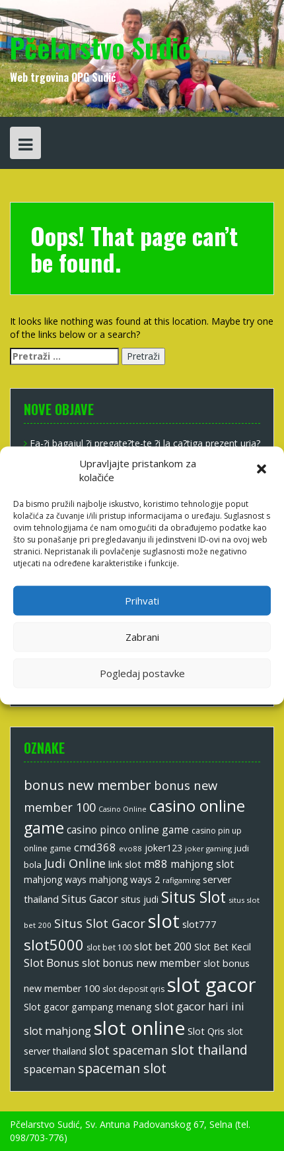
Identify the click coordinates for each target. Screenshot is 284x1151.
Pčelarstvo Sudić (100, 47)
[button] (263, 470)
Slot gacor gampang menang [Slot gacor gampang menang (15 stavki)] (88, 1007)
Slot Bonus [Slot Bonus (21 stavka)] (51, 962)
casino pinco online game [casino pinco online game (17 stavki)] (128, 829)
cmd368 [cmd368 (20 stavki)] (95, 847)
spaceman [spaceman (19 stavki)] (49, 1069)
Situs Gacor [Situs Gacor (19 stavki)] (89, 899)
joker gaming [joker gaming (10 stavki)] (208, 848)
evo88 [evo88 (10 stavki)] (130, 848)
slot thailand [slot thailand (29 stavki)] (209, 1050)
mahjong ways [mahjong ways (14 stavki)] (55, 879)
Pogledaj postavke (142, 673)
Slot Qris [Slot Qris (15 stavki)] (206, 1031)
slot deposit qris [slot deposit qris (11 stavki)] (133, 989)
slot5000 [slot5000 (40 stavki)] (54, 944)
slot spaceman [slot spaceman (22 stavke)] (128, 1050)
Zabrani (142, 636)
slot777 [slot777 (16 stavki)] (199, 924)
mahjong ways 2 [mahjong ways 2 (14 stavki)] (124, 879)
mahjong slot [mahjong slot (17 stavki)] (202, 864)
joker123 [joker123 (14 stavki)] (163, 847)
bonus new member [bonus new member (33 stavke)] (87, 784)
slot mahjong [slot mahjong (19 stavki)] (57, 1031)
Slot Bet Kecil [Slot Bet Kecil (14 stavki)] (222, 946)
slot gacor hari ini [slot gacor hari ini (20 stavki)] (199, 1006)
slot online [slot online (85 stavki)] (139, 1027)
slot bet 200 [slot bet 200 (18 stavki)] (163, 946)
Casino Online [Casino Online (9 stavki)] (122, 809)
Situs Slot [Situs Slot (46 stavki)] (193, 896)
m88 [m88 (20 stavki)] (156, 863)
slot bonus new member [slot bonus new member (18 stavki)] (141, 963)
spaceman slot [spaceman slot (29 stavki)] (122, 1068)
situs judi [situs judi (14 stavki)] (140, 899)
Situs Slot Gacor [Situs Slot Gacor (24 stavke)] (99, 923)
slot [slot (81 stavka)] (164, 920)
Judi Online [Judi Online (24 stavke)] (75, 863)
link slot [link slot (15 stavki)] (124, 864)
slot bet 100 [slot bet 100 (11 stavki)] (109, 947)
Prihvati (142, 600)
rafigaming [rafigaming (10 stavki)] (181, 880)
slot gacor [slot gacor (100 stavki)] (211, 984)
